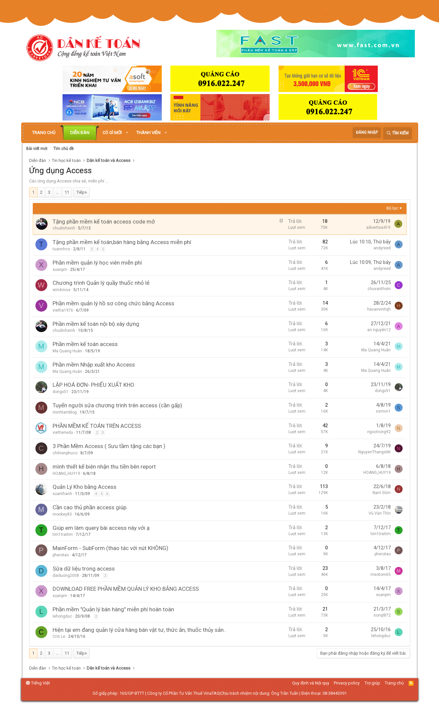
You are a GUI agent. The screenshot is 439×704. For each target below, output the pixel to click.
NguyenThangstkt (374, 452)
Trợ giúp (372, 682)
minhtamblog (65, 412)
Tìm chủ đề (63, 148)
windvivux (61, 289)
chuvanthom (379, 288)
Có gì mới (112, 132)
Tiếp (80, 192)
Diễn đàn (79, 132)
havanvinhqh (379, 309)
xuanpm (60, 269)
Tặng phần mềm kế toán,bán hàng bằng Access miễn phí (122, 242)
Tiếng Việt (38, 682)
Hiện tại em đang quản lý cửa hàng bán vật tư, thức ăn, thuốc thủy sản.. (139, 630)
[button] (127, 132)
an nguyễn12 (379, 329)
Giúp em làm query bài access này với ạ (101, 528)
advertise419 (378, 227)
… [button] (57, 192)
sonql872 (382, 615)
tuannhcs (61, 249)
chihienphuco (65, 453)
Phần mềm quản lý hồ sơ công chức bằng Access (113, 303)
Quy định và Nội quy (310, 682)
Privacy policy (347, 682)
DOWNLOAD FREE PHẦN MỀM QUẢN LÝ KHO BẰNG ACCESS (126, 588)
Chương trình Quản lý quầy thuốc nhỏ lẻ (101, 282)
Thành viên (148, 132)
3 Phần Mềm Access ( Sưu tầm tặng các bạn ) (109, 446)
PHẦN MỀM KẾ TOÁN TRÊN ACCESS (97, 426)
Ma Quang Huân (67, 351)
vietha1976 (63, 310)
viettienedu (63, 432)
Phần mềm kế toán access (85, 344)
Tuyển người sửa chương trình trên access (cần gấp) (117, 405)
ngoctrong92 (379, 431)
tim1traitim (63, 534)
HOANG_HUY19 (66, 473)
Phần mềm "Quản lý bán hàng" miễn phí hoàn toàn (113, 609)
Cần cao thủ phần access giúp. (90, 507)
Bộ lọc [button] (392, 208)
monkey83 (62, 514)
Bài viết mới (36, 148)
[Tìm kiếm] (397, 133)
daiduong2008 (66, 575)
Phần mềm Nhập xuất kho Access (94, 364)
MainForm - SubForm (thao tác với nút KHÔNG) (110, 548)
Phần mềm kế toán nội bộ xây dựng (96, 324)
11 (67, 192)
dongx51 (60, 391)
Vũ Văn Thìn (380, 513)
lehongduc (62, 616)
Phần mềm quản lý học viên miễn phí (97, 262)
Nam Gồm (382, 492)
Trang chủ (43, 132)
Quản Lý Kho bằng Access (84, 486)
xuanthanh (62, 493)
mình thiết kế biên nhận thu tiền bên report (104, 466)
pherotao (61, 555)
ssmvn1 (383, 411)
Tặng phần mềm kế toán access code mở (104, 221)
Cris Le (59, 636)
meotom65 (381, 574)
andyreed (382, 248)
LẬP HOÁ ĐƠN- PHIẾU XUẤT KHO (93, 384)
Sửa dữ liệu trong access (84, 568)
